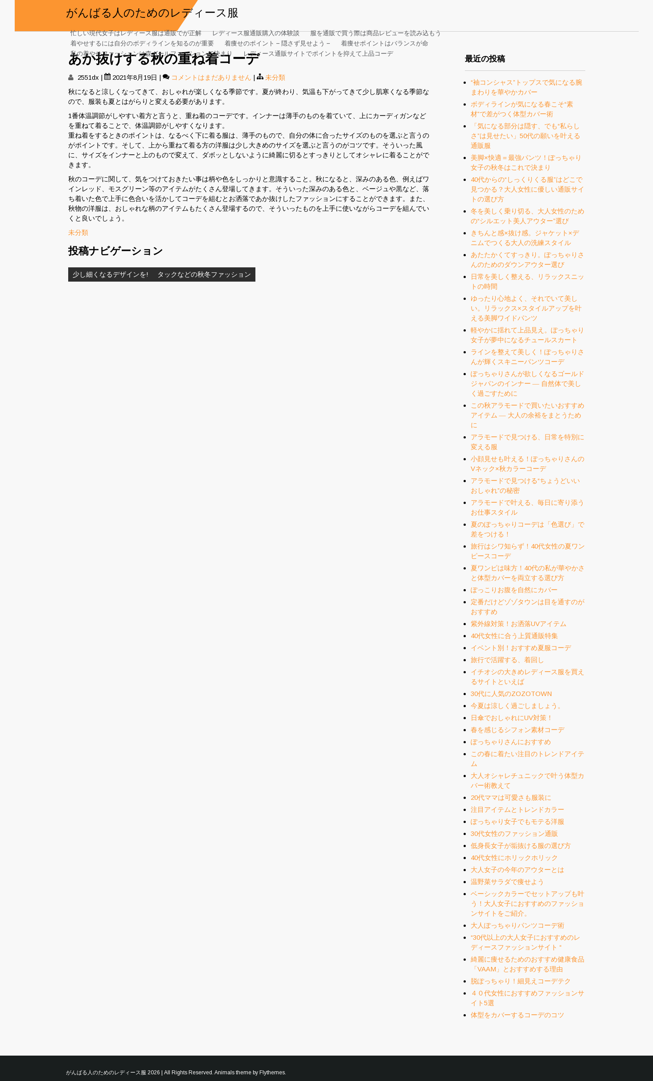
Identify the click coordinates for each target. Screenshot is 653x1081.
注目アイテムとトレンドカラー (517, 809)
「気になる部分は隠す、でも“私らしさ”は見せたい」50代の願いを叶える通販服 (525, 135)
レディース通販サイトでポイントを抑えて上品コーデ (318, 52)
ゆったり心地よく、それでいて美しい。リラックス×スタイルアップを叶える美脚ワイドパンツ (526, 308)
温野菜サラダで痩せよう (507, 881)
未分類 (275, 77)
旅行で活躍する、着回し (507, 659)
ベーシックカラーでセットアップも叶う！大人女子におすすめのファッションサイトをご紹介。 (527, 903)
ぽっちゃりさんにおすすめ (511, 741)
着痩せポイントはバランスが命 (384, 42)
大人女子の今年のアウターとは (517, 869)
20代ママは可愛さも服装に (511, 797)
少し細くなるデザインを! (110, 274)
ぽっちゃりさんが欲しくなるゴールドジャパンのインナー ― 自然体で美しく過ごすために (527, 383)
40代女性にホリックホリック (514, 857)
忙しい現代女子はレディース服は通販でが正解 (135, 32)
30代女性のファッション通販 (514, 833)
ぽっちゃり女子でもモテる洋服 (517, 821)
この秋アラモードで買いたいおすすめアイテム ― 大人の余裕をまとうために (527, 415)
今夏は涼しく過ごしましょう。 (517, 705)
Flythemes (272, 1072)
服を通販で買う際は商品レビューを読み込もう (375, 32)
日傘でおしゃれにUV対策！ (512, 717)
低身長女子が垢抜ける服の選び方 (521, 845)
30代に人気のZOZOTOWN (511, 693)
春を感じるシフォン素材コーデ (517, 729)
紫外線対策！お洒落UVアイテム (519, 623)
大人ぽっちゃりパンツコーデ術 (521, 925)
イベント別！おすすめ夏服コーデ (521, 647)
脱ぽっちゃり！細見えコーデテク (521, 981)
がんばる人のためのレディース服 (152, 11)
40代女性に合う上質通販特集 (514, 635)
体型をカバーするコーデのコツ (517, 1015)
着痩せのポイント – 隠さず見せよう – (277, 42)
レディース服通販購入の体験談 (256, 32)
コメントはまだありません (211, 77)
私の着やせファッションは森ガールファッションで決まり (151, 52)
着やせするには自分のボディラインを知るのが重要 (142, 42)
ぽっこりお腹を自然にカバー (514, 590)
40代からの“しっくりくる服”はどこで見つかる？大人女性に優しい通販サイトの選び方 (527, 189)
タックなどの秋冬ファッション (204, 274)
